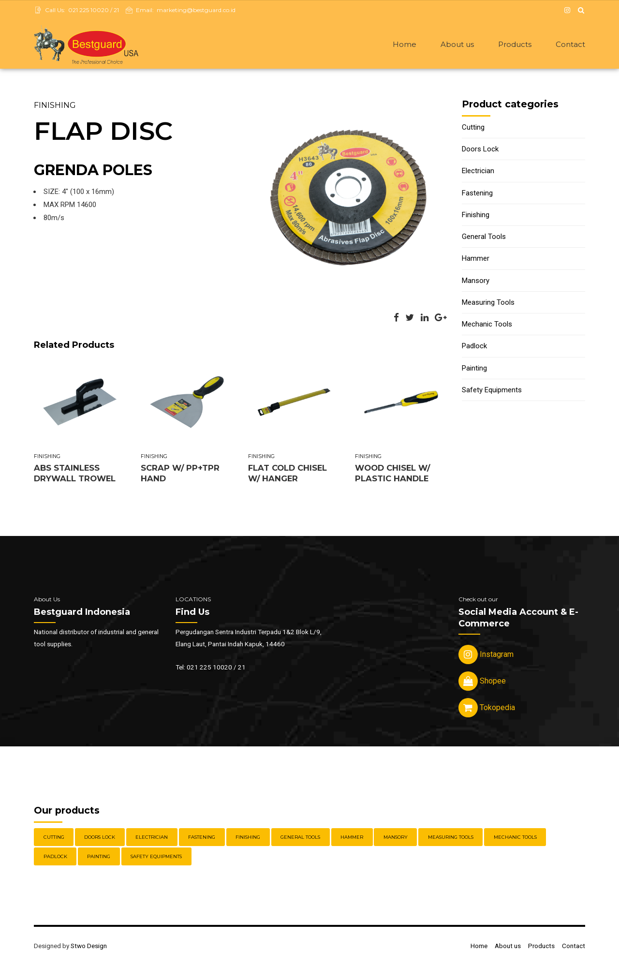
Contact (570, 44)
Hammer (475, 259)
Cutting (473, 128)
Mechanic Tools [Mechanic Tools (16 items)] (515, 838)
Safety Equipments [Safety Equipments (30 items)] (156, 857)
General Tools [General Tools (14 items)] (300, 838)
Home (404, 44)
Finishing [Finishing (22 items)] (248, 838)
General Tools (484, 237)
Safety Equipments (492, 390)
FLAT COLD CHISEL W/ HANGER (287, 474)
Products (514, 44)
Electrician (478, 171)
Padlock (474, 346)
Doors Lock (480, 150)
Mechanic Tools (487, 325)
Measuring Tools (488, 303)
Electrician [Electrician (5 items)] (151, 838)
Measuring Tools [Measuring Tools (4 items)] (450, 838)
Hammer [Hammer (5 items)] (351, 838)
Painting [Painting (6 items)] (98, 857)
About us (457, 44)
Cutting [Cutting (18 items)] (54, 838)
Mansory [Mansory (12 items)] (395, 838)
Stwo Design (89, 947)
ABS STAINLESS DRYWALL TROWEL (75, 474)
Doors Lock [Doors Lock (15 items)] (99, 838)
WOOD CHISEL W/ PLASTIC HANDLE (392, 474)
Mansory (475, 281)
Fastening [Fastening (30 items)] (201, 838)
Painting (474, 369)
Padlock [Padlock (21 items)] (55, 857)
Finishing (55, 106)
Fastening (477, 194)
